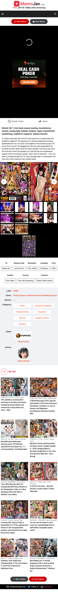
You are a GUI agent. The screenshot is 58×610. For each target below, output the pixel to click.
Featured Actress (22, 312)
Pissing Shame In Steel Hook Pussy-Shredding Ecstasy (35, 295)
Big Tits (22, 318)
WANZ (16, 291)
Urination (22, 324)
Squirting (41, 312)
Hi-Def (22, 306)
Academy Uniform (42, 318)
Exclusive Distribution (43, 306)
